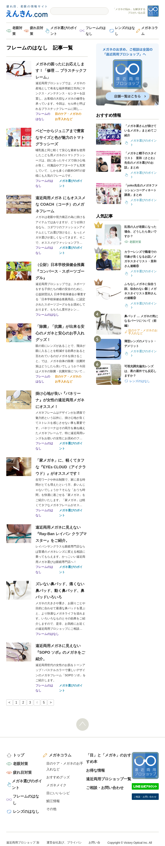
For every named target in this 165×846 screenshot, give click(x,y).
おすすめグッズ (58, 777)
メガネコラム (149, 30)
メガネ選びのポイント (63, 30)
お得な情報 (95, 770)
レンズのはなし (125, 30)
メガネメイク (56, 785)
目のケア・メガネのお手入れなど (68, 116)
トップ (18, 755)
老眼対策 (17, 30)
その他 (51, 809)
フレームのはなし (96, 30)
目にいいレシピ (58, 793)
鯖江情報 (53, 801)
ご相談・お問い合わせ (105, 788)
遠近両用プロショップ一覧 (108, 779)
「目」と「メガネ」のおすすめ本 (108, 758)
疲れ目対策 (36, 30)
